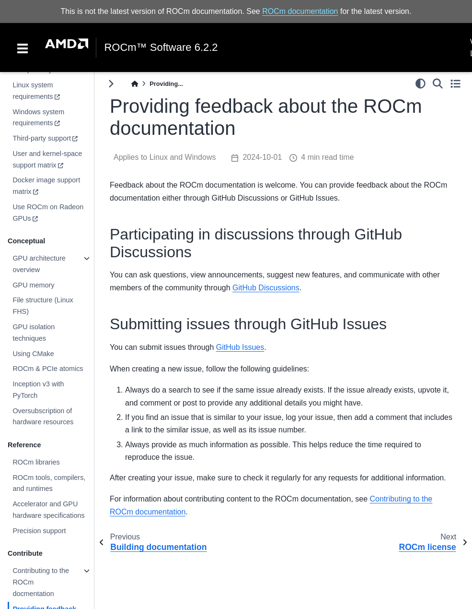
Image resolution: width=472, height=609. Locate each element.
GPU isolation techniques (33, 332)
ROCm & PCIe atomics (47, 368)
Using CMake (33, 354)
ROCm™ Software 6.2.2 (161, 47)
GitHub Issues (240, 347)
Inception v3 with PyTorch (38, 389)
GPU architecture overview (38, 264)
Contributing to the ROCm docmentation (40, 582)
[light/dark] (420, 83)
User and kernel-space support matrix (47, 159)
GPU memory (33, 285)
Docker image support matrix (46, 185)
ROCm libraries (35, 462)
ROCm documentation (300, 11)
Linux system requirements (32, 90)
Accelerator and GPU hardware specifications (48, 509)
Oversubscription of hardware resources (42, 416)
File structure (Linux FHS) (42, 305)
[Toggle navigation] (22, 47)
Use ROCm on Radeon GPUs (47, 212)
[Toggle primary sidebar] (111, 84)
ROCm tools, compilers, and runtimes (48, 483)
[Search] (438, 83)
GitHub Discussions (265, 288)
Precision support (39, 531)
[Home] (134, 84)
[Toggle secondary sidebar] (455, 83)
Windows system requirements (38, 117)
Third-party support (41, 138)
